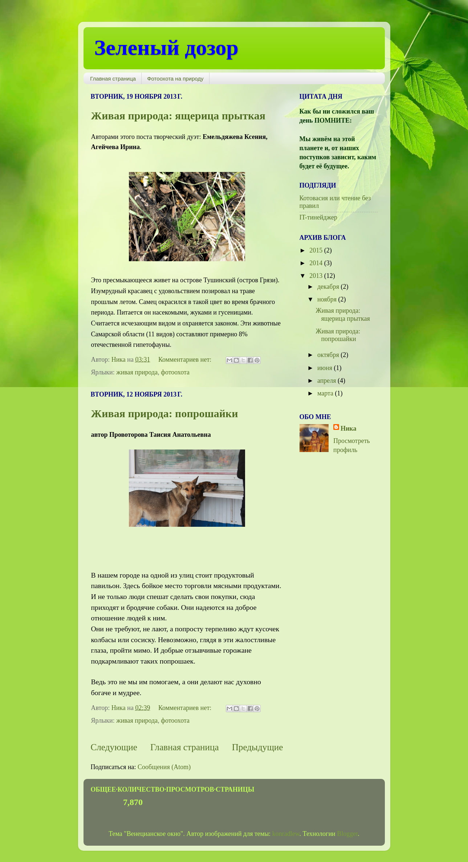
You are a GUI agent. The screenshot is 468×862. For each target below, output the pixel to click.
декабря (329, 286)
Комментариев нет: (185, 359)
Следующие (114, 747)
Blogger (347, 833)
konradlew (286, 833)
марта (326, 393)
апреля (327, 380)
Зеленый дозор (166, 47)
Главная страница (113, 78)
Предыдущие (257, 747)
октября (329, 354)
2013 (316, 275)
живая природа (137, 372)
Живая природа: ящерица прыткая (178, 116)
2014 (316, 263)
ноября (327, 299)
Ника (348, 428)
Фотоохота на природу (175, 78)
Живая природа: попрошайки (164, 413)
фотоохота (175, 372)
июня (325, 368)
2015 (316, 250)
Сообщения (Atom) (164, 767)
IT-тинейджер (318, 217)
